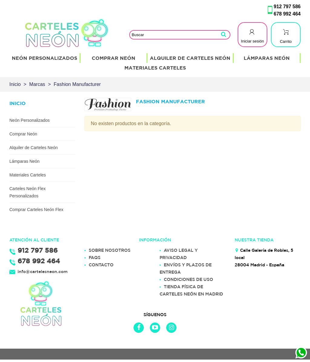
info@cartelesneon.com (43, 271)
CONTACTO (101, 264)
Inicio (17, 103)
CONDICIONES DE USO (188, 279)
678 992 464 (287, 13)
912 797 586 (287, 6)
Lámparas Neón (267, 58)
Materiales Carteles (155, 67)
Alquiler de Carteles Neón (190, 58)
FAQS (95, 257)
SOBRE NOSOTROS (109, 250)
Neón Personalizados (44, 58)
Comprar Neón (113, 58)
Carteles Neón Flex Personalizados (27, 192)
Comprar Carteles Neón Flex (36, 209)
